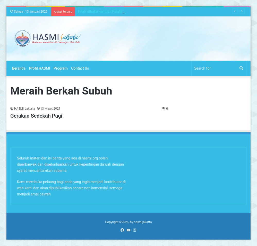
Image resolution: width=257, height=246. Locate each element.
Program (60, 68)
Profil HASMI (39, 68)
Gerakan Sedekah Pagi (36, 116)
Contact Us (80, 68)
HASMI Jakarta (24, 108)
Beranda (18, 68)
